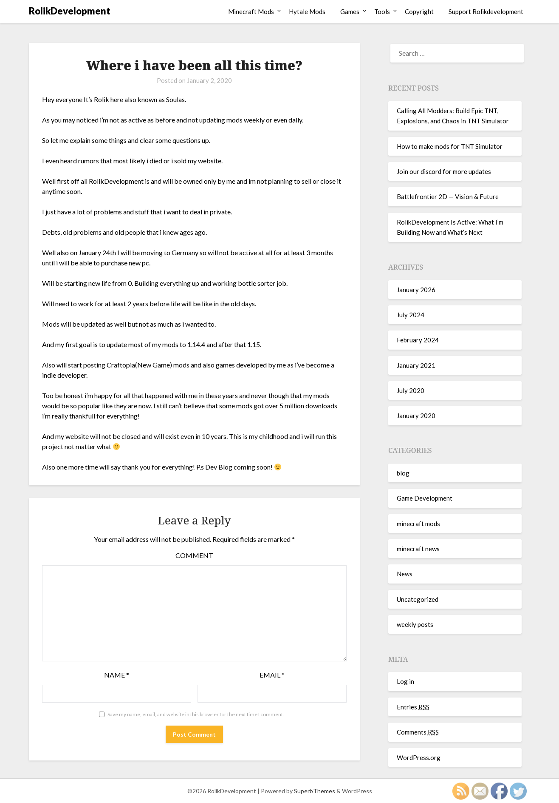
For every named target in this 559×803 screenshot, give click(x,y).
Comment (194, 555)
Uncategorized (417, 599)
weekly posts (415, 624)
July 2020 (410, 390)
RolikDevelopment (69, 11)
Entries (413, 707)
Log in (405, 681)
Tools (382, 11)
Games (349, 11)
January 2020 (416, 415)
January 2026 (416, 289)
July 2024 (410, 315)
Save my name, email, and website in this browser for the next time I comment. (195, 714)
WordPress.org (418, 757)
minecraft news (418, 548)
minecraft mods (418, 523)
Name (116, 675)
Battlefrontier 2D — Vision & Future (448, 196)
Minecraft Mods (251, 11)
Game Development (424, 498)
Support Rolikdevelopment (486, 11)
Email (272, 675)
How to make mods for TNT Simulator (450, 146)
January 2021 (416, 365)
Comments (418, 732)
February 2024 (418, 340)
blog (403, 473)
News (404, 574)
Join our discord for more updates (444, 171)
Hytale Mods (307, 11)
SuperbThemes (314, 790)
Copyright (419, 11)
